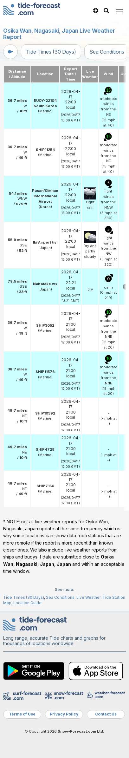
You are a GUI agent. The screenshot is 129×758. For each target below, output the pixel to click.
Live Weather (88, 597)
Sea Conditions (60, 597)
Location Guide (27, 602)
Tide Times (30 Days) (51, 52)
